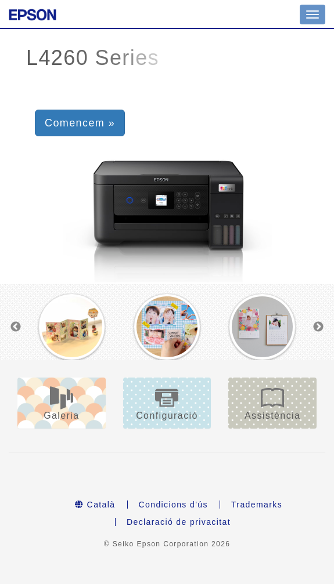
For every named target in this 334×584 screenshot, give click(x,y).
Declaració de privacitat (179, 522)
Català (95, 504)
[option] (72, 326)
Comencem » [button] (80, 123)
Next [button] (318, 327)
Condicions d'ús (173, 504)
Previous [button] (15, 327)
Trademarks (256, 504)
